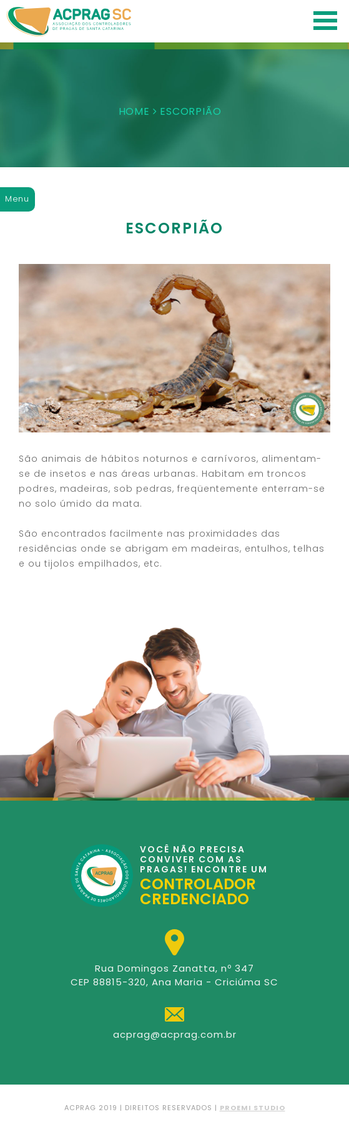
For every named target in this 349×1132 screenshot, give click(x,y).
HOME (134, 111)
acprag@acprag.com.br (175, 1034)
